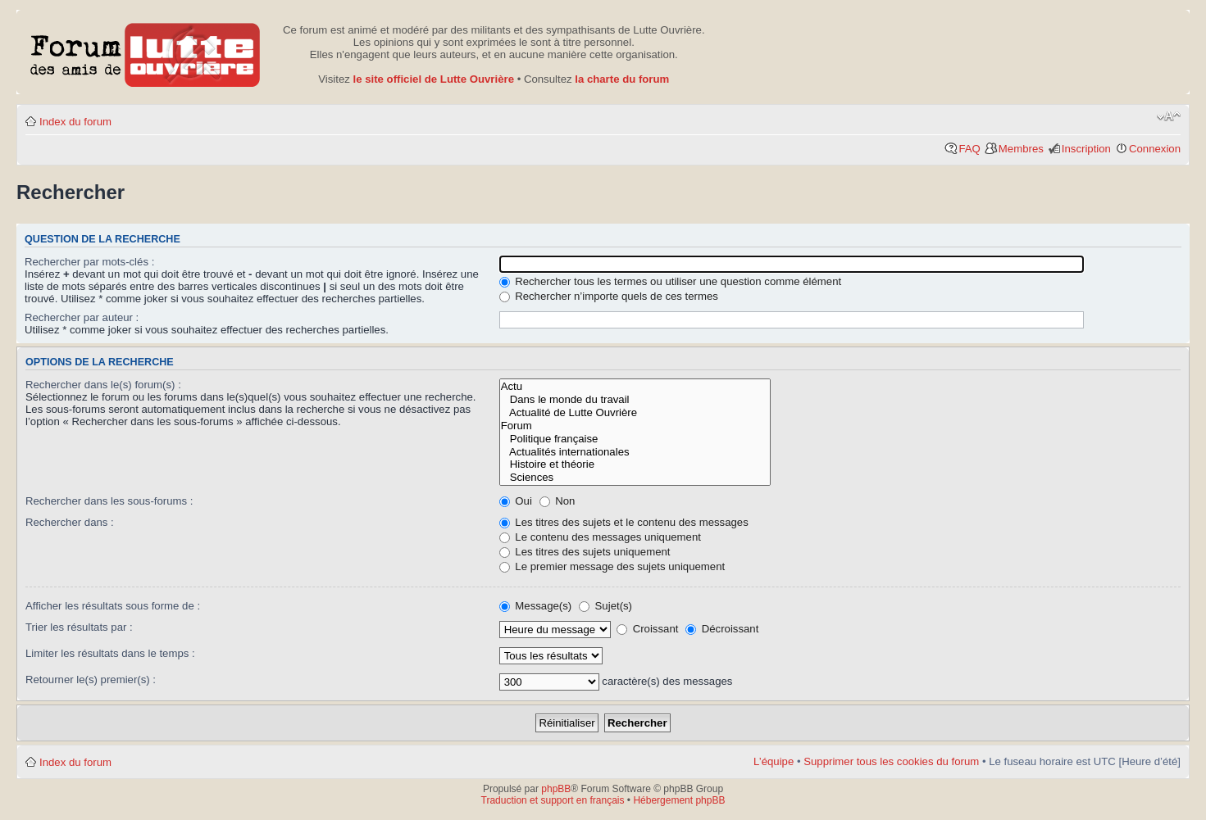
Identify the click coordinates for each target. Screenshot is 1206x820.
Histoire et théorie (635, 464)
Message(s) (537, 606)
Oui (515, 501)
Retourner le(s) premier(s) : (90, 679)
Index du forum (75, 122)
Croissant (647, 629)
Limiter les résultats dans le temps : (110, 653)
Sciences (635, 477)
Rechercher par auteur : (82, 317)
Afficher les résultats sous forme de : (112, 606)
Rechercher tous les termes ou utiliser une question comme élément (670, 281)
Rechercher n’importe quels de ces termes (608, 296)
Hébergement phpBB (679, 800)
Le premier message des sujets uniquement (612, 566)
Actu (635, 386)
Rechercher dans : (69, 522)
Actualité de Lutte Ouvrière (635, 412)
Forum (635, 426)
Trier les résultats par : (79, 627)
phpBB (556, 789)
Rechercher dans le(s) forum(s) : (103, 384)
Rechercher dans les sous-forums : (109, 501)
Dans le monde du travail (635, 399)
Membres (1021, 149)
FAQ (969, 149)
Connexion (1155, 149)
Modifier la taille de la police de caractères (1169, 116)
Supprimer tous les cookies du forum (891, 761)
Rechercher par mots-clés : (89, 262)
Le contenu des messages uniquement (600, 537)
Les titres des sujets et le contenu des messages (624, 522)
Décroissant (721, 629)
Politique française (635, 439)
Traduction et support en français (553, 800)
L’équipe (773, 761)
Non (557, 501)
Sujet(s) (605, 606)
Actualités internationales (635, 452)
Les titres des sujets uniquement (585, 552)
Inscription (1086, 149)
